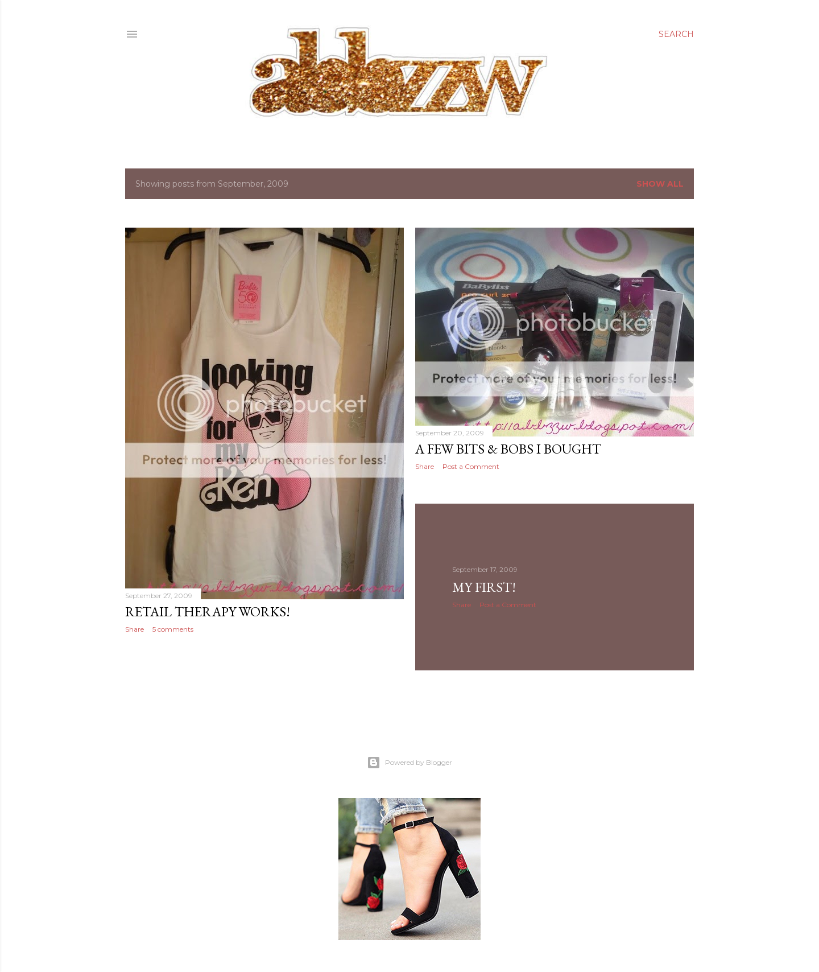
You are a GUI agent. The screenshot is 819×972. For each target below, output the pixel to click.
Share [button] (134, 629)
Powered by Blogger (409, 762)
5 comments (172, 629)
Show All (660, 184)
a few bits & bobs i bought (508, 449)
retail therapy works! (207, 611)
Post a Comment (470, 466)
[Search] (676, 34)
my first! (484, 587)
